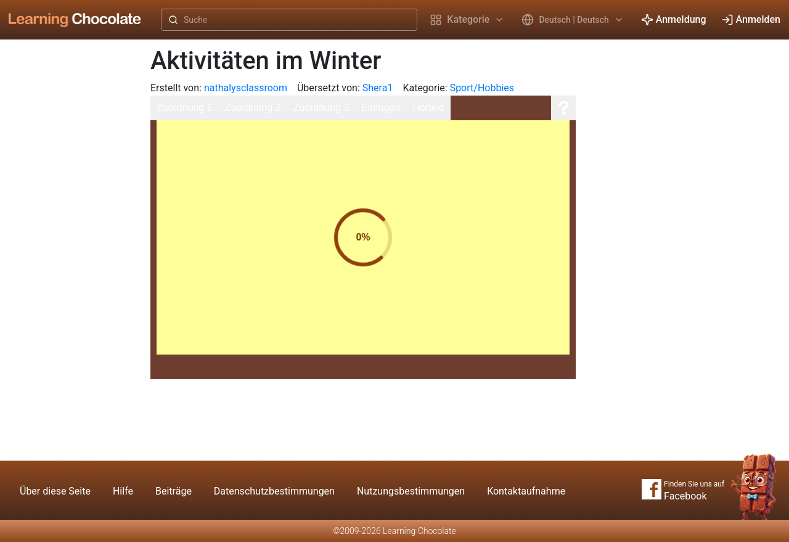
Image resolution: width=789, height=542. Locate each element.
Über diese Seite (55, 491)
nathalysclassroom (245, 88)
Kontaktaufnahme (526, 491)
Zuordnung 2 (253, 107)
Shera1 (377, 88)
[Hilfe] (563, 108)
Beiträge (173, 491)
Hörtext (428, 107)
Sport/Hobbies (482, 88)
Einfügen (380, 107)
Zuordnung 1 (185, 107)
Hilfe (123, 491)
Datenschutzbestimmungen (274, 491)
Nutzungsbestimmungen (411, 491)
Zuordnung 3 (321, 107)
